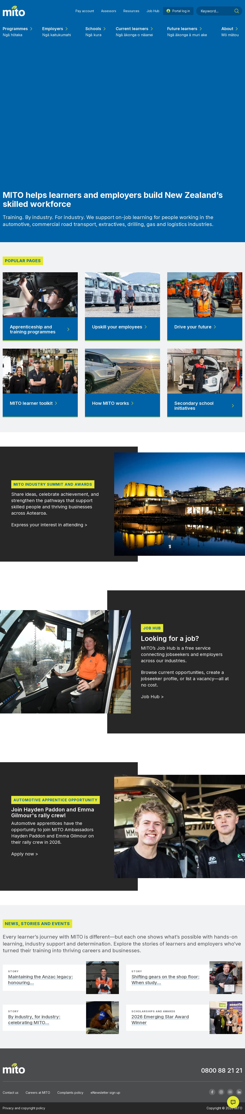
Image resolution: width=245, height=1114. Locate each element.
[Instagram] (221, 1092)
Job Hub (152, 628)
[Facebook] (212, 1092)
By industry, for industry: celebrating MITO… (34, 1019)
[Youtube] (230, 1092)
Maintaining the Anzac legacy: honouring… (40, 979)
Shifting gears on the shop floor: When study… (165, 979)
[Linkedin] (239, 1092)
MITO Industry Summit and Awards (52, 484)
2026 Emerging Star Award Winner (160, 1019)
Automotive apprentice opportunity (55, 800)
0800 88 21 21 (221, 1070)
